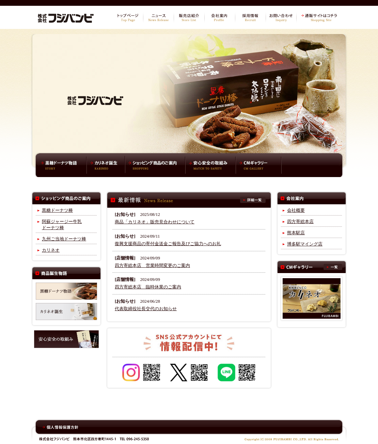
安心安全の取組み (210, 165)
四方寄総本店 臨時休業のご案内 (148, 287)
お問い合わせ (281, 17)
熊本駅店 (296, 233)
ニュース (158, 17)
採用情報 (250, 17)
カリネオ (51, 250)
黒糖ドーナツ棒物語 (62, 165)
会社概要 (296, 210)
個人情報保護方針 (60, 427)
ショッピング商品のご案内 (155, 165)
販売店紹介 (189, 17)
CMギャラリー (259, 165)
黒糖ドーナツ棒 (57, 210)
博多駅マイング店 (304, 244)
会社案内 (219, 17)
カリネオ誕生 (105, 165)
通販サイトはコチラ (320, 17)
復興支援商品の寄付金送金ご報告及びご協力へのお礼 (168, 243)
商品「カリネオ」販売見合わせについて (154, 222)
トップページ (127, 17)
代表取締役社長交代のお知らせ (146, 308)
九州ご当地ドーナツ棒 (64, 239)
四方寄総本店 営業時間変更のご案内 (152, 265)
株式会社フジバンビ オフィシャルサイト (65, 17)
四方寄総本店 (300, 221)
